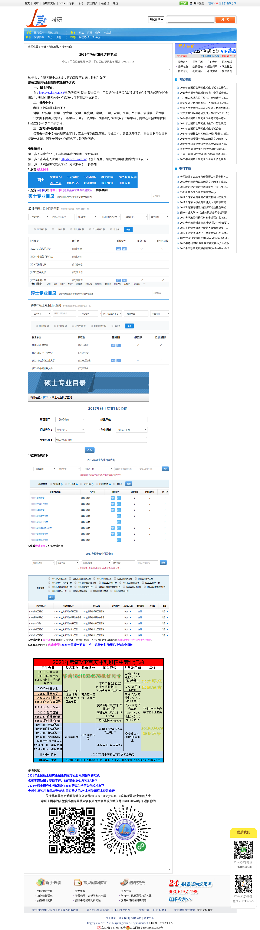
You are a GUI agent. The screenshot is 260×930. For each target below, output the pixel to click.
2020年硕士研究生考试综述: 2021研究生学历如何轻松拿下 (66, 785)
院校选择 (84, 37)
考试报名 (212, 71)
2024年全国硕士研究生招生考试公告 (200, 128)
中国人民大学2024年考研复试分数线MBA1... (205, 108)
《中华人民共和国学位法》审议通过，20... (204, 97)
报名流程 (80, 891)
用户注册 (199, 3)
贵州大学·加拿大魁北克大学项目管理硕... (203, 149)
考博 (80, 3)
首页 (27, 3)
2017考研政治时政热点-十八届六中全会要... (204, 222)
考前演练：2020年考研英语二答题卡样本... (204, 176)
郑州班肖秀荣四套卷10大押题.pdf (198, 192)
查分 (50, 37)
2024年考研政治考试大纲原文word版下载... (204, 143)
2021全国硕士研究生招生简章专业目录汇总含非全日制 (97, 645)
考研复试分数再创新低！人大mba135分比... (204, 102)
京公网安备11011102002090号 (146, 927)
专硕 (71, 3)
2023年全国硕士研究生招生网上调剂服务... (204, 159)
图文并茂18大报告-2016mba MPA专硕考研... (204, 238)
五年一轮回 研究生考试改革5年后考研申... (203, 154)
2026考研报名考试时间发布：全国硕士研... (204, 92)
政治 (81, 32)
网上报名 (227, 66)
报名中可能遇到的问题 (88, 900)
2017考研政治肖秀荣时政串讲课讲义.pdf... (203, 217)
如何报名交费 (45, 900)
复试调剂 (227, 71)
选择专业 (183, 66)
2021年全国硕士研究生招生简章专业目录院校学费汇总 (64, 775)
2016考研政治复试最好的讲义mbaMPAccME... (205, 248)
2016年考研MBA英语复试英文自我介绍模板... (205, 243)
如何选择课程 (45, 895)
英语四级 (92, 3)
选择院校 (197, 66)
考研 (36, 3)
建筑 (115, 3)
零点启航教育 (205, 909)
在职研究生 (49, 3)
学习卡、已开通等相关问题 (136, 895)
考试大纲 (52, 32)
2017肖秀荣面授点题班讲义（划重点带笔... (204, 202)
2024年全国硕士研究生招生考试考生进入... (204, 118)
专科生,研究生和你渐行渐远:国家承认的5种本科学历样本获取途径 (71, 791)
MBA (62, 3)
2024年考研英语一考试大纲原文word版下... (204, 138)
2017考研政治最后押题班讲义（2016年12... (204, 186)
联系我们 (124, 918)
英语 (89, 32)
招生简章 (212, 66)
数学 (98, 32)
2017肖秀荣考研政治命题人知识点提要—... (204, 227)
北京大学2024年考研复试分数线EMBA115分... (205, 113)
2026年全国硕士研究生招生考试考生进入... (204, 87)
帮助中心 (149, 918)
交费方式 (126, 891)
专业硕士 (97, 37)
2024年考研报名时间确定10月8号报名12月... (204, 133)
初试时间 (183, 71)
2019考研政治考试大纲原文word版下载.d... (204, 181)
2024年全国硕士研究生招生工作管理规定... (204, 123)
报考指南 (39, 32)
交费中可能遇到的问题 (134, 900)
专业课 (107, 32)
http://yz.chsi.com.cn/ (52, 92)
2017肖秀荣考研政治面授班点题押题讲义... (204, 207)
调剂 (58, 37)
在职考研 (212, 61)
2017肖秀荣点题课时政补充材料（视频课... (204, 197)
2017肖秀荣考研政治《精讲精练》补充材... (204, 232)
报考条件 (183, 61)
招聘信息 (136, 918)
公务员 (105, 3)
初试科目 (197, 71)
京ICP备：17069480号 (160, 922)
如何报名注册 (45, 891)
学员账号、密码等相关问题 (90, 895)
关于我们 (111, 918)
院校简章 (39, 37)
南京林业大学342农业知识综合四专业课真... (204, 212)
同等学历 (197, 61)
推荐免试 (227, 61)
